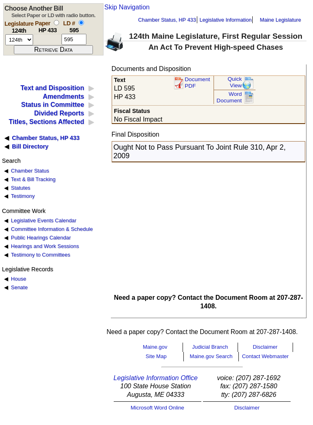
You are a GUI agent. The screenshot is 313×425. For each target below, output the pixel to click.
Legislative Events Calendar (44, 220)
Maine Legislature (280, 20)
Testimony (23, 196)
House (18, 279)
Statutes (21, 188)
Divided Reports (59, 113)
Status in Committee (52, 104)
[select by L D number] (81, 22)
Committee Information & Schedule (52, 229)
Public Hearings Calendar (41, 238)
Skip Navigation (127, 7)
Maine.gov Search (211, 356)
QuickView (235, 82)
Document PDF (197, 82)
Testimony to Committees (40, 255)
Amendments (63, 96)
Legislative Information (225, 20)
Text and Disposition (52, 87)
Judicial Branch (210, 347)
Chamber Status (30, 171)
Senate (19, 287)
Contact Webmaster (265, 356)
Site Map (155, 356)
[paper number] (47, 39)
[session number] (19, 39)
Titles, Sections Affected (46, 121)
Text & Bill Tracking (33, 179)
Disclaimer (265, 347)
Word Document (229, 97)
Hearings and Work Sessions (45, 246)
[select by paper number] (56, 22)
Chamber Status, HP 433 (167, 20)
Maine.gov (155, 347)
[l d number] (74, 39)
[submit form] (53, 49)
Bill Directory (30, 146)
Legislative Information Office (156, 377)
